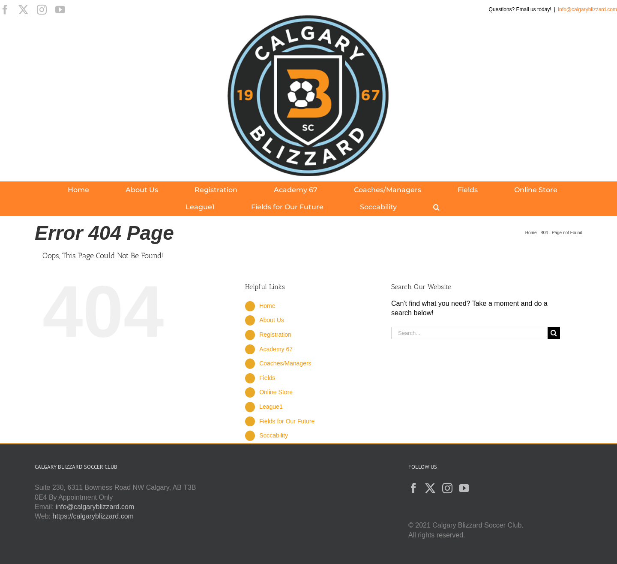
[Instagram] (447, 488)
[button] (436, 207)
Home (267, 305)
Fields (267, 377)
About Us (271, 320)
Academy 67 (276, 349)
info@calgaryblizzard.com (95, 506)
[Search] (554, 333)
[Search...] (469, 333)
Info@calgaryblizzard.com (587, 9)
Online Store (276, 392)
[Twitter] (430, 488)
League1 (271, 406)
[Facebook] (413, 488)
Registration (275, 334)
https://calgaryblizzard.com (93, 516)
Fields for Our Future (286, 421)
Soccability (273, 435)
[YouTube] (464, 488)
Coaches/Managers (285, 363)
